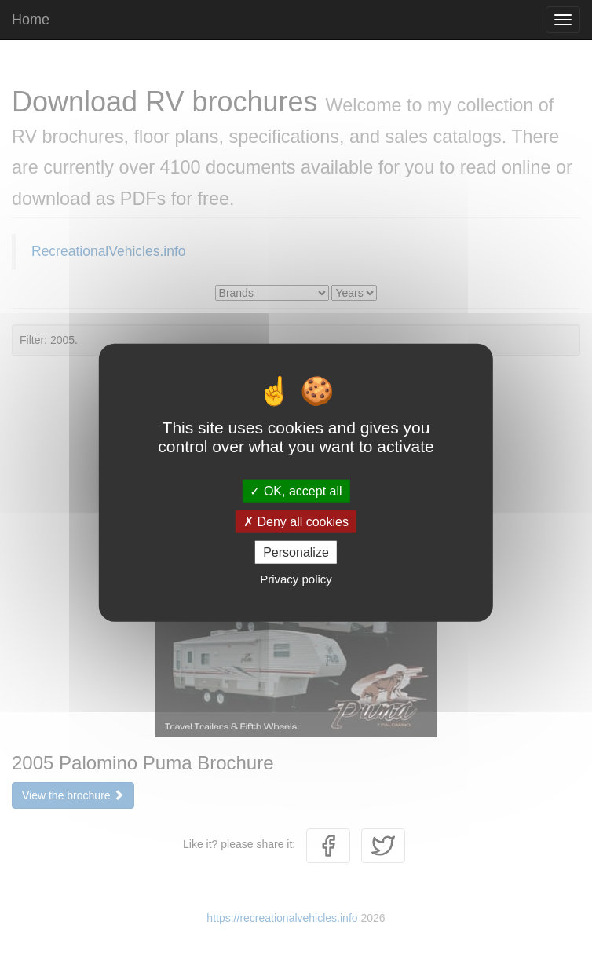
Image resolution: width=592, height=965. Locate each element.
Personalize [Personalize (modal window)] (296, 552)
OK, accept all (296, 490)
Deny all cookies (296, 521)
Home (30, 19)
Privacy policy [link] (296, 579)
